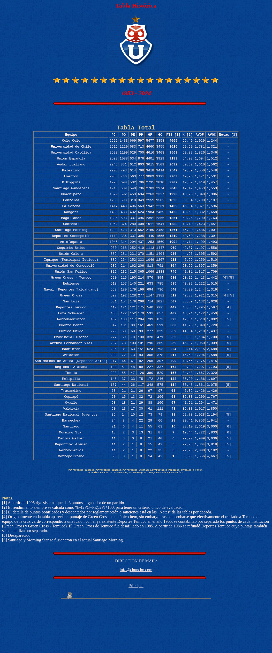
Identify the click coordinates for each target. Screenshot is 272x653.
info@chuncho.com (136, 619)
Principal (136, 635)
